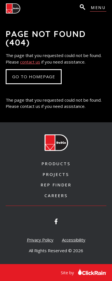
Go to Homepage (33, 76)
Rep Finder (56, 185)
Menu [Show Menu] (98, 7)
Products (56, 163)
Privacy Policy (40, 240)
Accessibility (73, 240)
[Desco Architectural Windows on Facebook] (56, 221)
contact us (30, 62)
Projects (56, 174)
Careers (56, 195)
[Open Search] (82, 7)
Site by (83, 272)
